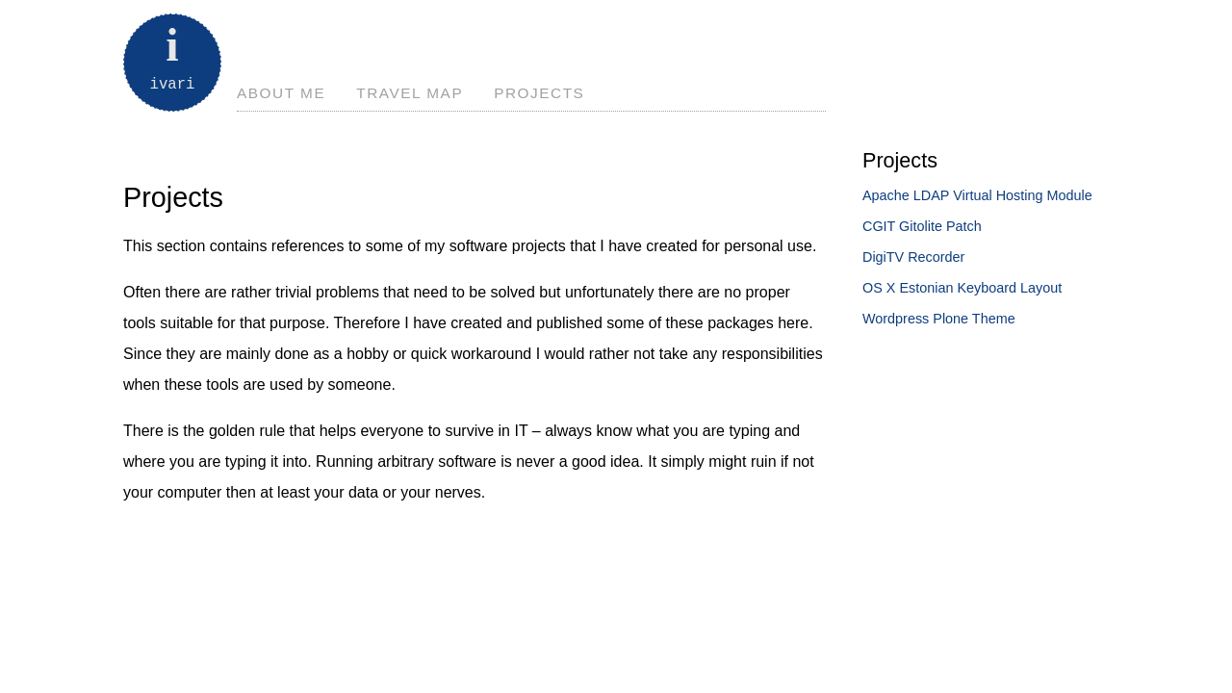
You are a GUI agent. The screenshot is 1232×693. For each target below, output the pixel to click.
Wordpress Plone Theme (938, 318)
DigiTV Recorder (913, 257)
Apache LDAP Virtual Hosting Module (977, 195)
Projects (539, 93)
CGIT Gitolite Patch (922, 226)
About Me (281, 93)
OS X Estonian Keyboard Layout (962, 287)
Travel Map (409, 93)
